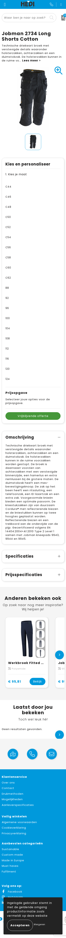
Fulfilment (9, 871)
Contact (8, 788)
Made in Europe (13, 860)
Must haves (10, 866)
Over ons (8, 782)
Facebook (12, 891)
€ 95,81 (14, 681)
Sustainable (10, 849)
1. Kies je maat (16, 174)
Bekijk (37, 681)
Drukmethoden (12, 794)
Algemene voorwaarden (19, 822)
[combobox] (25, 17)
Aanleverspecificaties (18, 805)
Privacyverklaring (14, 833)
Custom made (12, 854)
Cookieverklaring (14, 827)
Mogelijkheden (12, 799)
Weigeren (39, 924)
